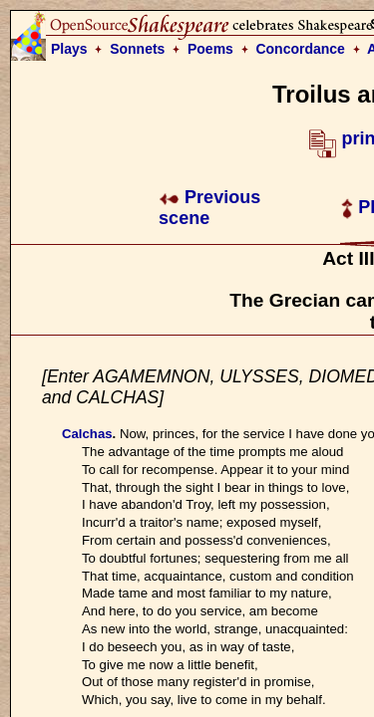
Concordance (299, 49)
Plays (69, 49)
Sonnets (137, 49)
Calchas (87, 433)
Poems (210, 49)
